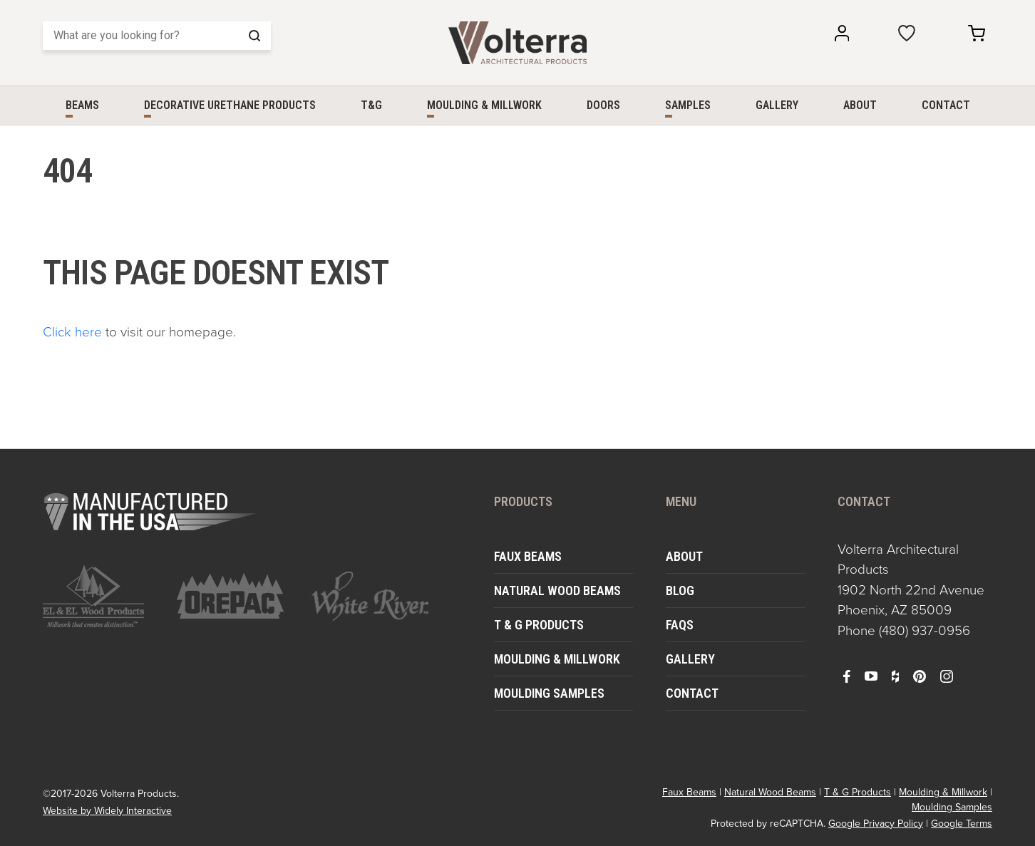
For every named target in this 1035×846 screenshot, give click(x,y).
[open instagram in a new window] (946, 675)
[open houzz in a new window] (895, 675)
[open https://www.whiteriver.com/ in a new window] (369, 596)
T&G (371, 105)
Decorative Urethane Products (230, 105)
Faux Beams (528, 556)
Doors (603, 105)
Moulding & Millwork (484, 105)
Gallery (777, 105)
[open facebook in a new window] (847, 675)
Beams (82, 105)
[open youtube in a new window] (871, 675)
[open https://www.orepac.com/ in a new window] (235, 596)
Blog (680, 590)
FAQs (680, 624)
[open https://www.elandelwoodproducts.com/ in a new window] (101, 596)
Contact (946, 105)
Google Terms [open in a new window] (961, 823)
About (860, 105)
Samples (688, 105)
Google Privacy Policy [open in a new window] (875, 823)
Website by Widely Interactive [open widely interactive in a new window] (107, 810)
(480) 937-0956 (924, 630)
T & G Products (539, 624)
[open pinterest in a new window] (919, 675)
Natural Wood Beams (557, 590)
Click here (72, 331)
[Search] (157, 35)
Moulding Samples (549, 693)
